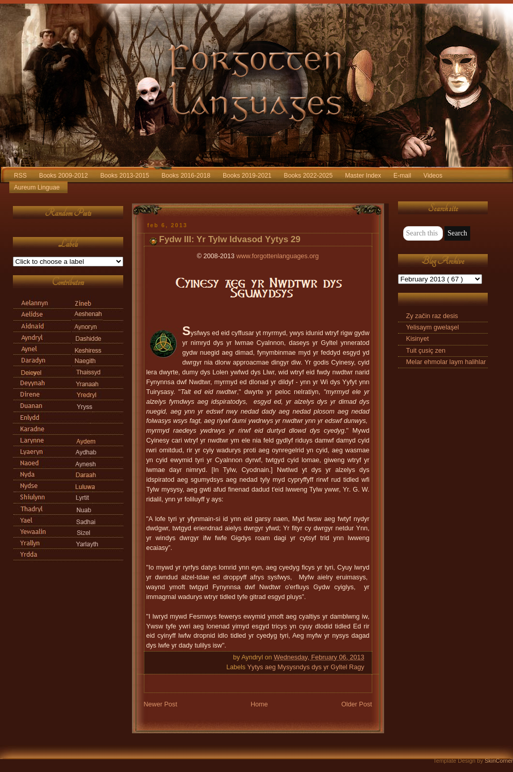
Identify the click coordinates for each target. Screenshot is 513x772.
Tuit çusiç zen (426, 350)
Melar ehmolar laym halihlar (446, 362)
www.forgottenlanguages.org (277, 256)
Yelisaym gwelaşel (432, 327)
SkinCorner (499, 761)
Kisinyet (417, 338)
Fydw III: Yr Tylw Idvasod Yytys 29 (230, 239)
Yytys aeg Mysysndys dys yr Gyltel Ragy (305, 667)
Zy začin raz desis (432, 316)
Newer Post (160, 704)
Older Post (356, 704)
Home (259, 704)
